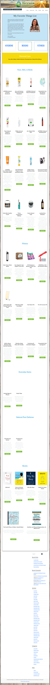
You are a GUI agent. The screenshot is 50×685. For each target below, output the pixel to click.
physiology (36, 655)
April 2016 (35, 639)
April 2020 (35, 599)
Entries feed (36, 672)
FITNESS (41, 45)
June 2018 (35, 627)
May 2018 (35, 628)
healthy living (36, 650)
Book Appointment (7, 9)
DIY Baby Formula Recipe (38, 563)
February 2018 (36, 632)
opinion (35, 653)
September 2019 (37, 609)
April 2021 (35, 596)
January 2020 (36, 604)
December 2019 (36, 606)
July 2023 (35, 590)
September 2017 (37, 635)
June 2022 (35, 592)
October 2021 (36, 594)
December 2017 (36, 634)
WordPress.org (36, 675)
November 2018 (37, 620)
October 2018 (36, 621)
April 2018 (35, 630)
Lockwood (35, 573)
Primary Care (32, 10)
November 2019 (37, 608)
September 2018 (37, 623)
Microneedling (36, 566)
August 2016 (36, 637)
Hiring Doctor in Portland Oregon (40, 565)
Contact (46, 10)
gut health (35, 648)
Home (27, 10)
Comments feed (37, 673)
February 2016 (36, 640)
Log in (35, 670)
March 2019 (36, 615)
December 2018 (36, 618)
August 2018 (36, 625)
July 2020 (35, 597)
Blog (43, 10)
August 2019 (36, 611)
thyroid (35, 664)
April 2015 (35, 642)
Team (36, 10)
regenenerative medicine (38, 659)
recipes (35, 657)
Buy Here (7, 105)
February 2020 (36, 602)
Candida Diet (36, 560)
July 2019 (35, 613)
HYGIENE (9, 45)
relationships (36, 660)
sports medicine (37, 662)
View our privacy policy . (25, 681)
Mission (39, 10)
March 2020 (36, 601)
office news (36, 652)
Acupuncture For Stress (38, 561)
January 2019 (36, 616)
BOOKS (25, 45)
